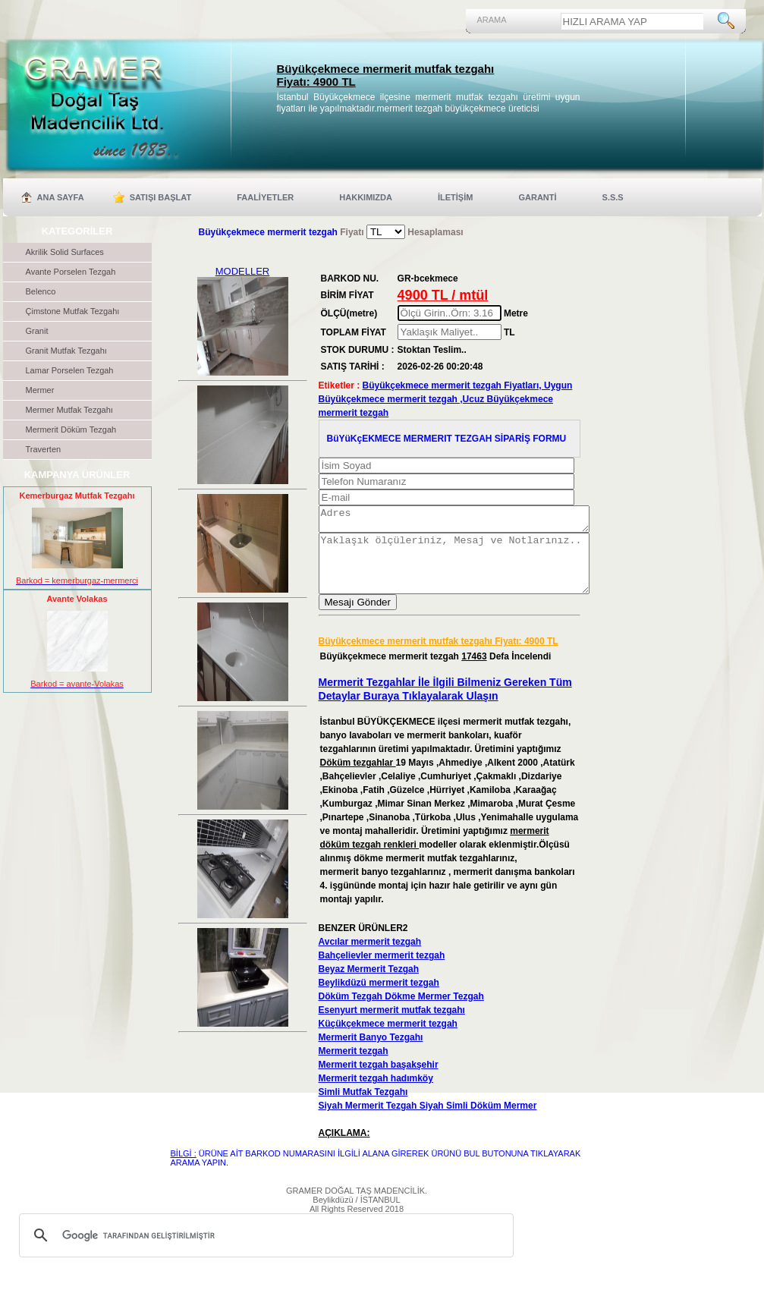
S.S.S (613, 197)
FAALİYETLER (265, 197)
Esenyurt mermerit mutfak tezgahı (392, 1026)
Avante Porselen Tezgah (71, 271)
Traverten (43, 449)
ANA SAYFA (60, 197)
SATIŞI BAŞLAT (160, 197)
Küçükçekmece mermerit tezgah (388, 1039)
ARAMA (492, 19)
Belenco (41, 291)
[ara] (264, 1251)
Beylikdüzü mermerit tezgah (379, 998)
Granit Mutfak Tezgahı (66, 350)
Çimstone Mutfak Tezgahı (73, 311)
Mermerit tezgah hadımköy (376, 1094)
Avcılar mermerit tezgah (370, 957)
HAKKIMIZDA (365, 197)
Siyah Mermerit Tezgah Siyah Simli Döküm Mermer (428, 1121)
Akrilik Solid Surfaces (65, 251)
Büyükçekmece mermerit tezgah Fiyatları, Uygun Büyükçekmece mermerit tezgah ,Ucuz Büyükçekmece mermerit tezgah (446, 399)
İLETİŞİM (455, 197)
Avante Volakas (76, 598)
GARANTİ (537, 197)
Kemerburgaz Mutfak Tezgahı (77, 495)
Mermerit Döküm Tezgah (71, 429)
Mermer (40, 390)
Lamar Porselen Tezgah (70, 370)
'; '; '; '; (385, 232)
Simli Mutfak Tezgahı (363, 1108)
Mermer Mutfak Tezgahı (69, 409)
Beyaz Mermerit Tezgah (369, 985)
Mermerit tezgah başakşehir (379, 1080)
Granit (37, 330)
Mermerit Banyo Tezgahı (371, 1053)
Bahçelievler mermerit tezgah (382, 971)
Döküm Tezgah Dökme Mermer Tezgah (401, 1012)
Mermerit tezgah (353, 1067)
